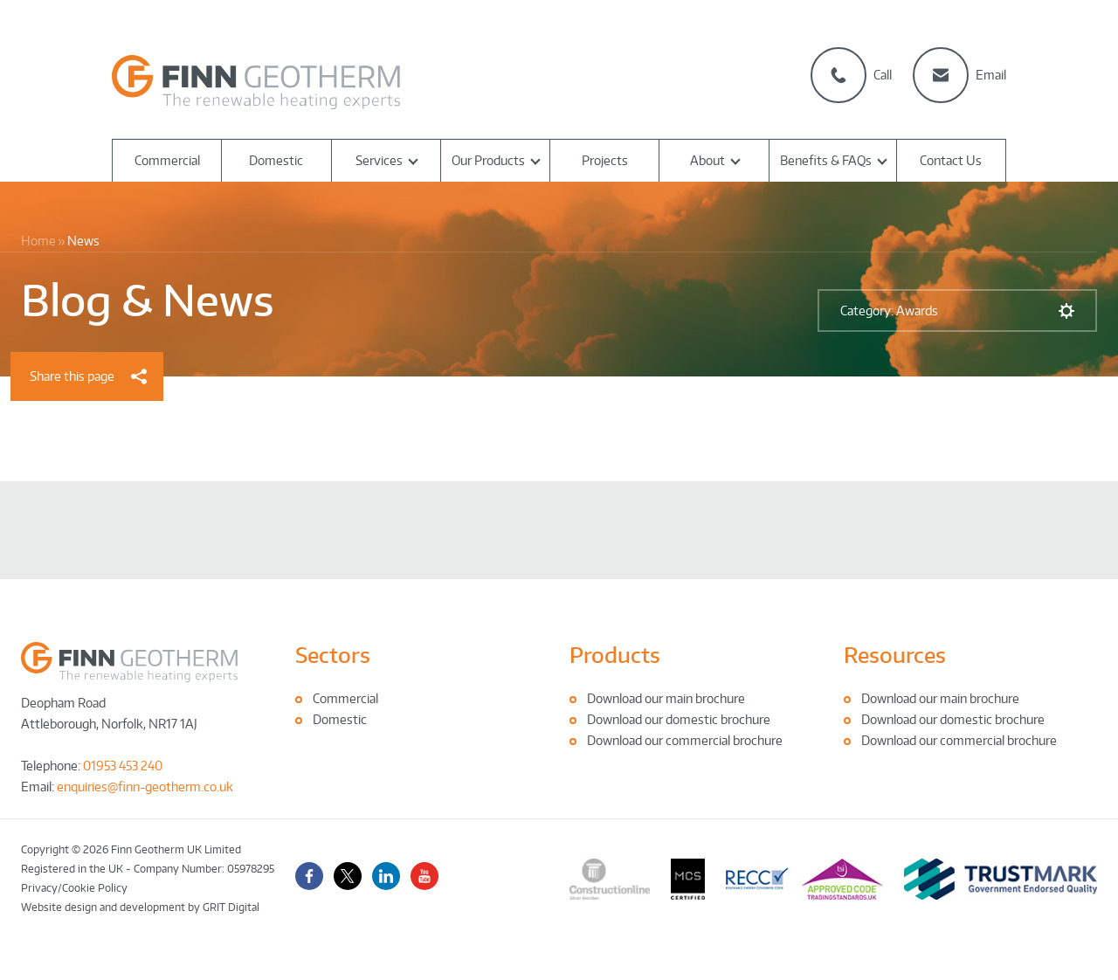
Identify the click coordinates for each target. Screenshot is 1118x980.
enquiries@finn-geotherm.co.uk (145, 786)
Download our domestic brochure (678, 719)
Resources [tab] (895, 654)
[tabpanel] (422, 709)
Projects (605, 160)
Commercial (167, 160)
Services (379, 160)
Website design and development (103, 907)
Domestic (276, 160)
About (707, 160)
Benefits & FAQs (826, 160)
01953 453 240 (122, 765)
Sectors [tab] (332, 654)
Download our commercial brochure (685, 740)
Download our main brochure (666, 698)
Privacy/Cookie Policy (74, 887)
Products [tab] (614, 654)
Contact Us (951, 160)
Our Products (488, 160)
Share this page (88, 376)
